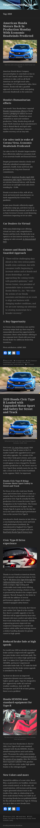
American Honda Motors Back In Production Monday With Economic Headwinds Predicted (18, 29)
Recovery (21, 364)
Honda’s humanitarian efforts (14, 111)
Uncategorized (19, 361)
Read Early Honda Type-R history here (17, 532)
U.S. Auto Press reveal (20, 447)
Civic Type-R (11, 818)
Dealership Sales (8, 364)
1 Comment (30, 364)
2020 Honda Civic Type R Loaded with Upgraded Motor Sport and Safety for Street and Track (19, 405)
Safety (11, 820)
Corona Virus (26, 362)
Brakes (5, 818)
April (13, 362)
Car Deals (19, 362)
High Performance (21, 818)
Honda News (22, 816)
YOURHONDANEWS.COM (17, 4)
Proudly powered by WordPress (12, 825)
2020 (28, 361)
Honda (16, 364)
